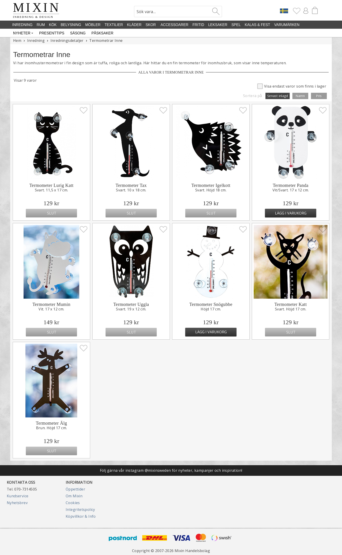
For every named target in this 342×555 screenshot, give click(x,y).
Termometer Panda (290, 185)
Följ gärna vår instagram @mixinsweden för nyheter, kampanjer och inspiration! (171, 470)
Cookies (73, 502)
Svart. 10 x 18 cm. (131, 190)
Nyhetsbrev (17, 502)
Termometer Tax (131, 185)
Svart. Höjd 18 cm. (210, 190)
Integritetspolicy (80, 509)
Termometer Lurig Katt (51, 185)
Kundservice (17, 495)
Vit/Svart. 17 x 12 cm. (290, 190)
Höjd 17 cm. (211, 309)
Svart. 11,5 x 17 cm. (51, 190)
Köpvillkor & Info (81, 516)
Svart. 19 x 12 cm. (131, 309)
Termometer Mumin (51, 304)
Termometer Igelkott (210, 185)
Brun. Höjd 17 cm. (51, 428)
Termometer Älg (51, 423)
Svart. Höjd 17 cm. (290, 309)
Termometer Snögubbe (210, 304)
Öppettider (75, 489)
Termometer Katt (291, 304)
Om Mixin (74, 495)
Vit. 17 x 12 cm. (51, 309)
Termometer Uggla (131, 304)
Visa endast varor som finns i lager (291, 85)
